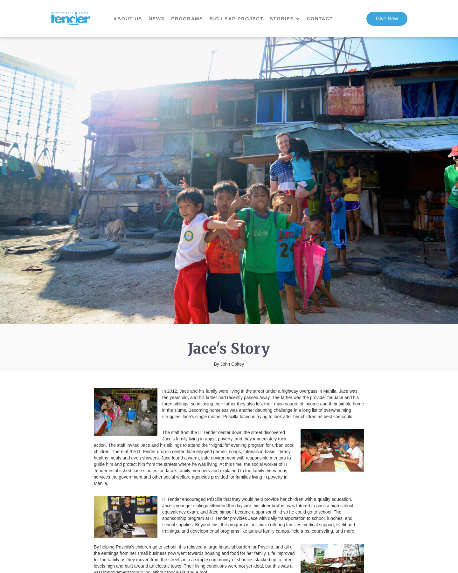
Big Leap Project (236, 18)
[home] (70, 18)
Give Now (387, 18)
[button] (288, 18)
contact (320, 18)
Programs (187, 18)
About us (128, 18)
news (157, 18)
